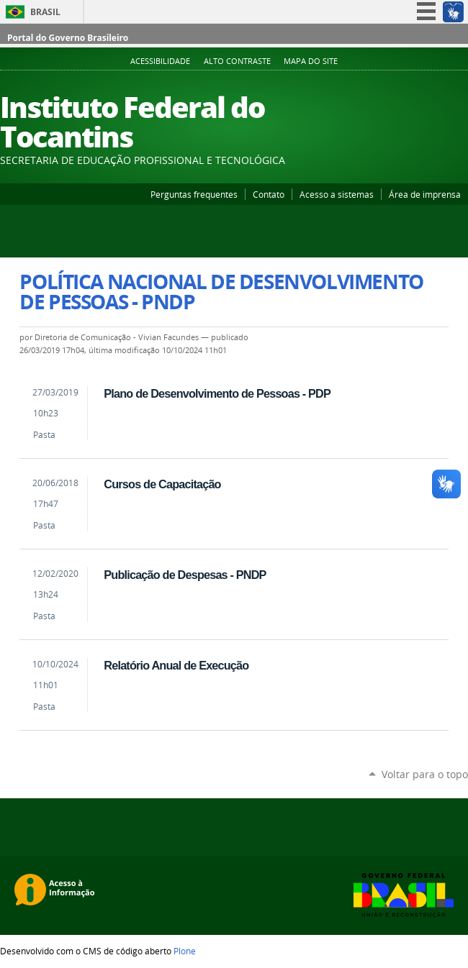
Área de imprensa (425, 194)
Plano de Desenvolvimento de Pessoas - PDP (217, 393)
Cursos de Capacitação (162, 484)
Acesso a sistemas (337, 194)
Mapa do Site (311, 61)
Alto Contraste (237, 61)
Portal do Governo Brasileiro (67, 38)
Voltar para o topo (425, 774)
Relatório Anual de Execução (176, 665)
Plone (185, 950)
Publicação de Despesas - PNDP (185, 574)
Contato (268, 194)
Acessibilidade (160, 61)
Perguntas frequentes (194, 194)
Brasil (45, 12)
